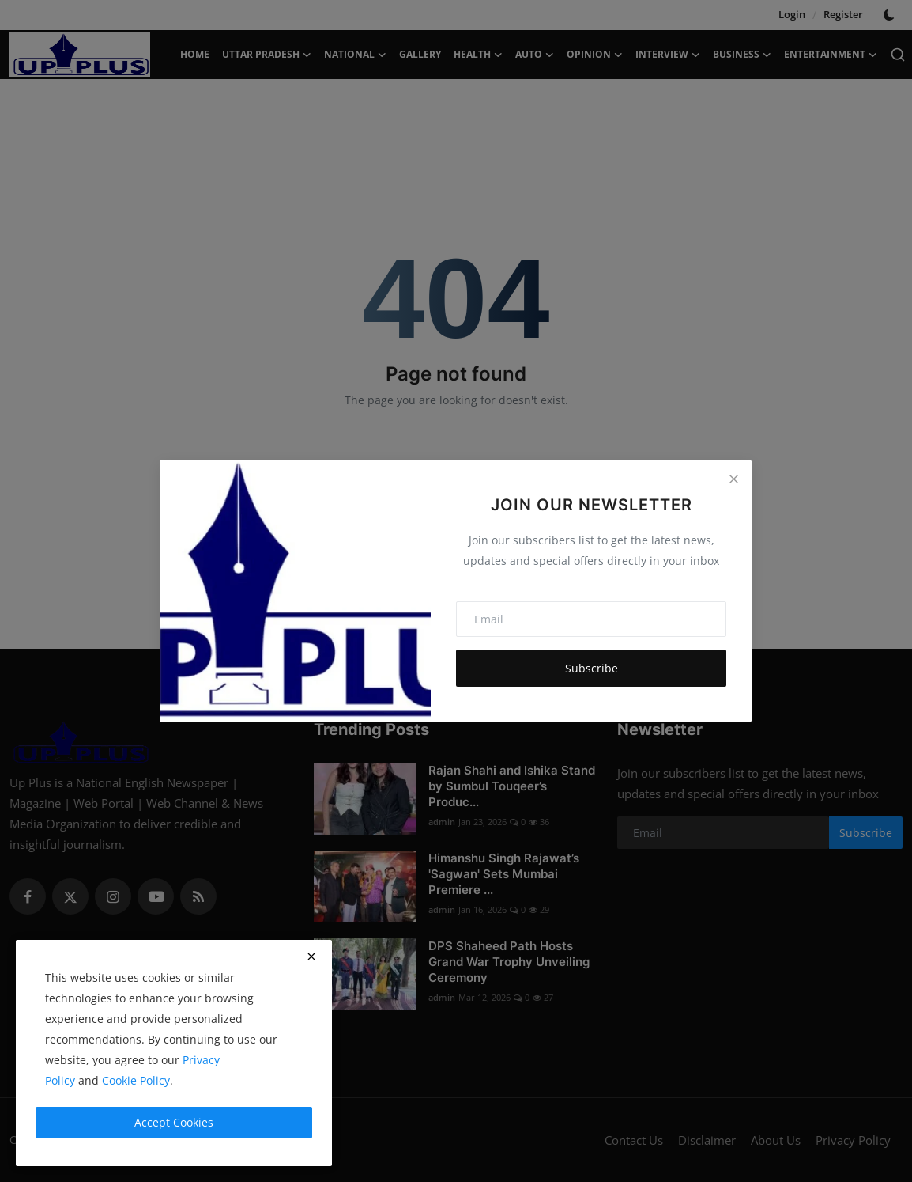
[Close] (733, 478)
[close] (311, 956)
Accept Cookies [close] (173, 1122)
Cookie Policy (136, 1080)
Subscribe (591, 668)
